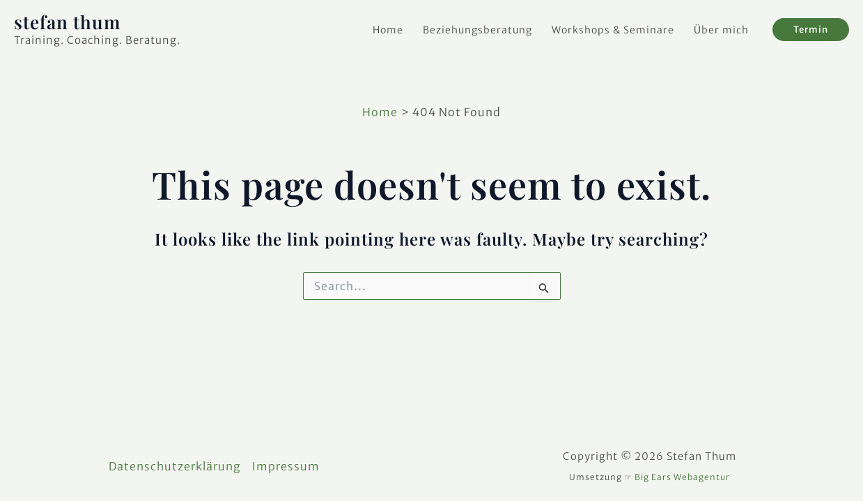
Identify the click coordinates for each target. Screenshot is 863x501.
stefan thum (67, 22)
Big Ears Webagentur (682, 477)
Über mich (721, 30)
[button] (810, 29)
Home (388, 30)
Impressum (286, 466)
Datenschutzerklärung (175, 466)
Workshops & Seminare (613, 30)
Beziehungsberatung (477, 30)
